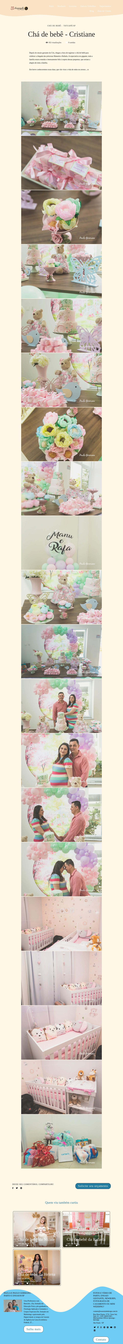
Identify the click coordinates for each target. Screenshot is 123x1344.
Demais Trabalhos (88, 6)
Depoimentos (105, 6)
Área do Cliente (104, 11)
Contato (101, 1339)
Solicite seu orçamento (93, 1186)
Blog (92, 11)
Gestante (73, 6)
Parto (51, 6)
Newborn (61, 6)
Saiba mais (33, 1329)
